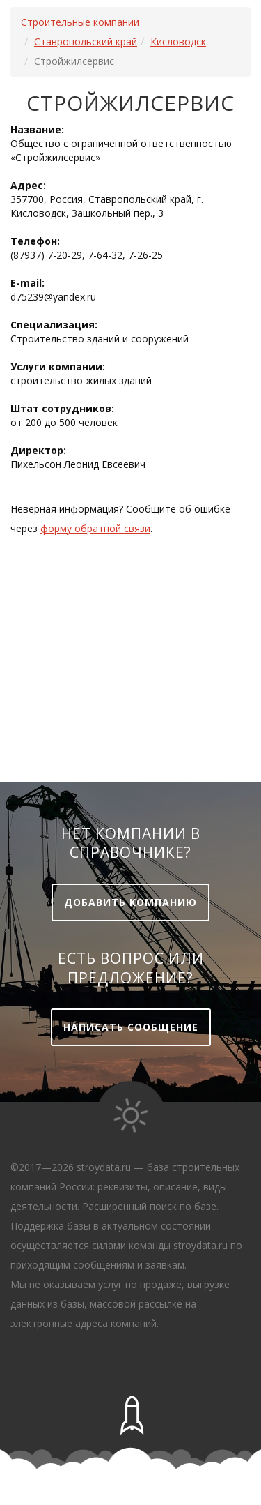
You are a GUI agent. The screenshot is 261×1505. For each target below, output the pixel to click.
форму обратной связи (95, 528)
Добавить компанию (130, 902)
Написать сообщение (130, 1027)
